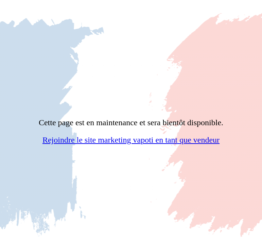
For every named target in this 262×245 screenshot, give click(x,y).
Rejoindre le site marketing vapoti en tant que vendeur (131, 139)
